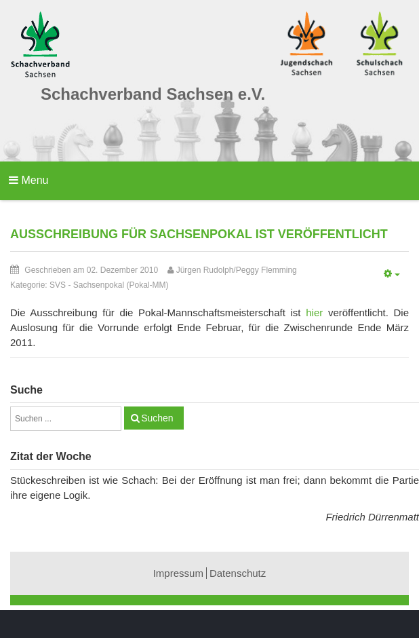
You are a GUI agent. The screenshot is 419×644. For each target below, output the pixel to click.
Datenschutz (238, 573)
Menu (28, 180)
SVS (57, 285)
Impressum (178, 573)
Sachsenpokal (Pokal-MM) (121, 285)
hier (314, 312)
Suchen (157, 418)
